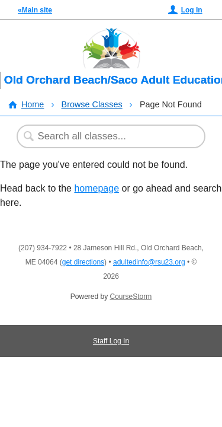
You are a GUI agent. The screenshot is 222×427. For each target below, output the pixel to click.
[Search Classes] (105, 136)
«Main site (35, 10)
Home (32, 104)
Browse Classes (92, 104)
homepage (96, 188)
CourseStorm (131, 296)
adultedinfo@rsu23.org (149, 262)
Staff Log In (111, 341)
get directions (83, 262)
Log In (191, 10)
